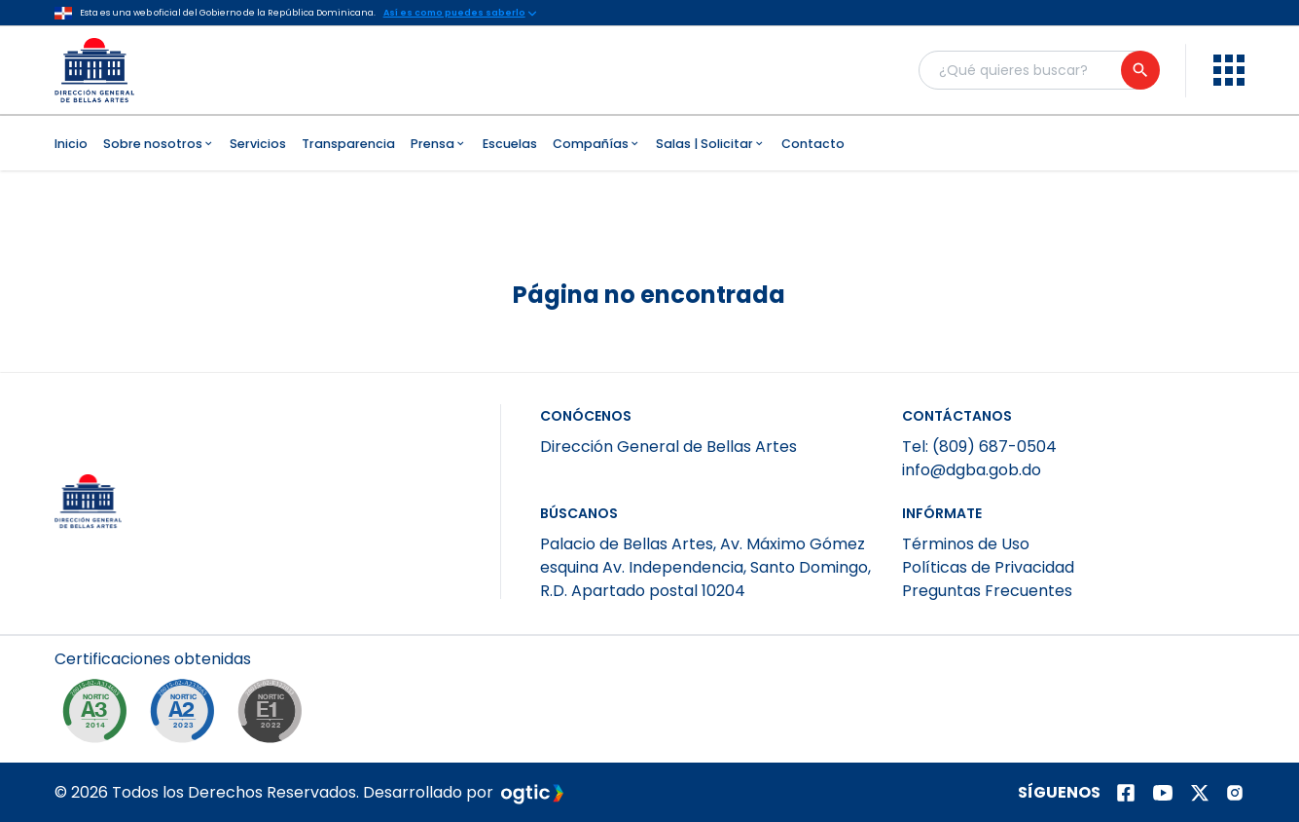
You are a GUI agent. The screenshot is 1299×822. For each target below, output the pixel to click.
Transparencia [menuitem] (348, 143)
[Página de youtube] (1162, 792)
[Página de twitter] (1199, 793)
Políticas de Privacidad (988, 567)
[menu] (1229, 70)
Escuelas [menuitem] (510, 143)
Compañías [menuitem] (597, 143)
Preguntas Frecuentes (987, 590)
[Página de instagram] (1235, 793)
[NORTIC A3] (99, 716)
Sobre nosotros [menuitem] (159, 143)
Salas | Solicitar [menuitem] (711, 143)
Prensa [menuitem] (439, 143)
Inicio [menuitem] (71, 143)
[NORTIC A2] (187, 716)
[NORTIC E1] (274, 716)
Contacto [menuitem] (813, 143)
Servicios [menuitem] (258, 143)
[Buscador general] (1038, 70)
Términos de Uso (965, 544)
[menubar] (649, 143)
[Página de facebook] (1126, 793)
